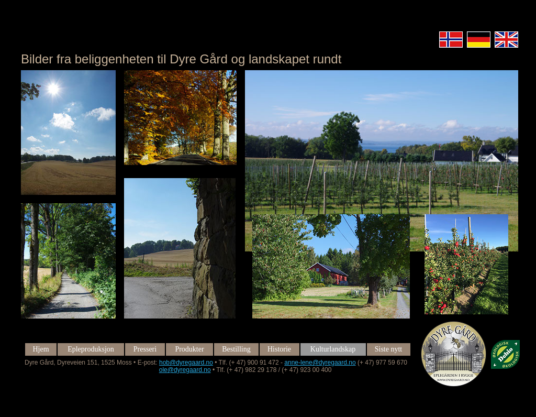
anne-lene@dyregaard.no (319, 362)
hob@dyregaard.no (186, 362)
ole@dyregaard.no (185, 370)
